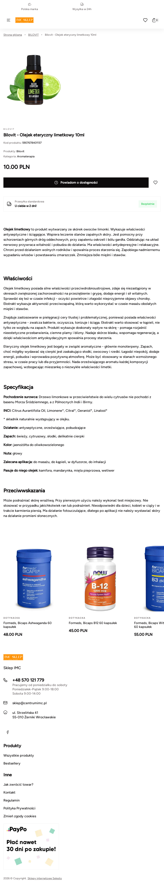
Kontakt (9, 792)
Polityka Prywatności (19, 808)
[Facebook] (7, 732)
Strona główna (12, 34)
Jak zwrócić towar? (18, 784)
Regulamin (11, 800)
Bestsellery (11, 763)
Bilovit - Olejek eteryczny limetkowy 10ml (70, 34)
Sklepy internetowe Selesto (45, 878)
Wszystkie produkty (18, 755)
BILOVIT (33, 34)
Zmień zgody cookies (19, 816)
